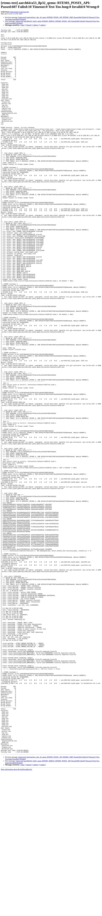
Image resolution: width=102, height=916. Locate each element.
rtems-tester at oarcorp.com (19, 12)
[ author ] (42, 25)
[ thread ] (28, 25)
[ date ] (22, 25)
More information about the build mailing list (16, 914)
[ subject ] (35, 25)
